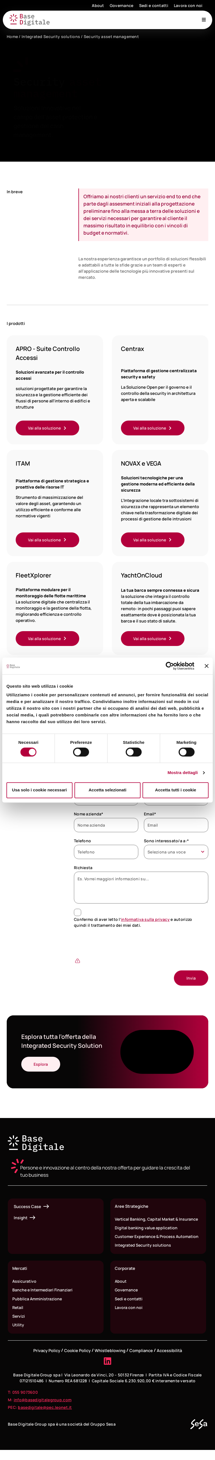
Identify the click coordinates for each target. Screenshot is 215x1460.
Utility (18, 1335)
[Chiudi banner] (207, 666)
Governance (122, 5)
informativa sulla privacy (145, 920)
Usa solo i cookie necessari (39, 790)
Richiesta (83, 868)
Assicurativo (24, 1290)
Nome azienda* (88, 815)
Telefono (82, 842)
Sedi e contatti (153, 5)
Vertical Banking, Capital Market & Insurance (158, 1220)
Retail (18, 1317)
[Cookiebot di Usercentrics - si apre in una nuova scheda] (169, 666)
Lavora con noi (188, 5)
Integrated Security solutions (51, 36)
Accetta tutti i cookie (175, 790)
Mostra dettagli (182, 772)
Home (12, 36)
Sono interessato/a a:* (166, 842)
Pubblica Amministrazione (38, 1308)
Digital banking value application (146, 1229)
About (98, 5)
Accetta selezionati (107, 790)
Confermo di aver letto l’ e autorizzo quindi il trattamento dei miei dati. (133, 923)
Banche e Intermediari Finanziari (43, 1299)
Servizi (19, 1326)
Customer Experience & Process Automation (146, 1241)
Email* (150, 815)
